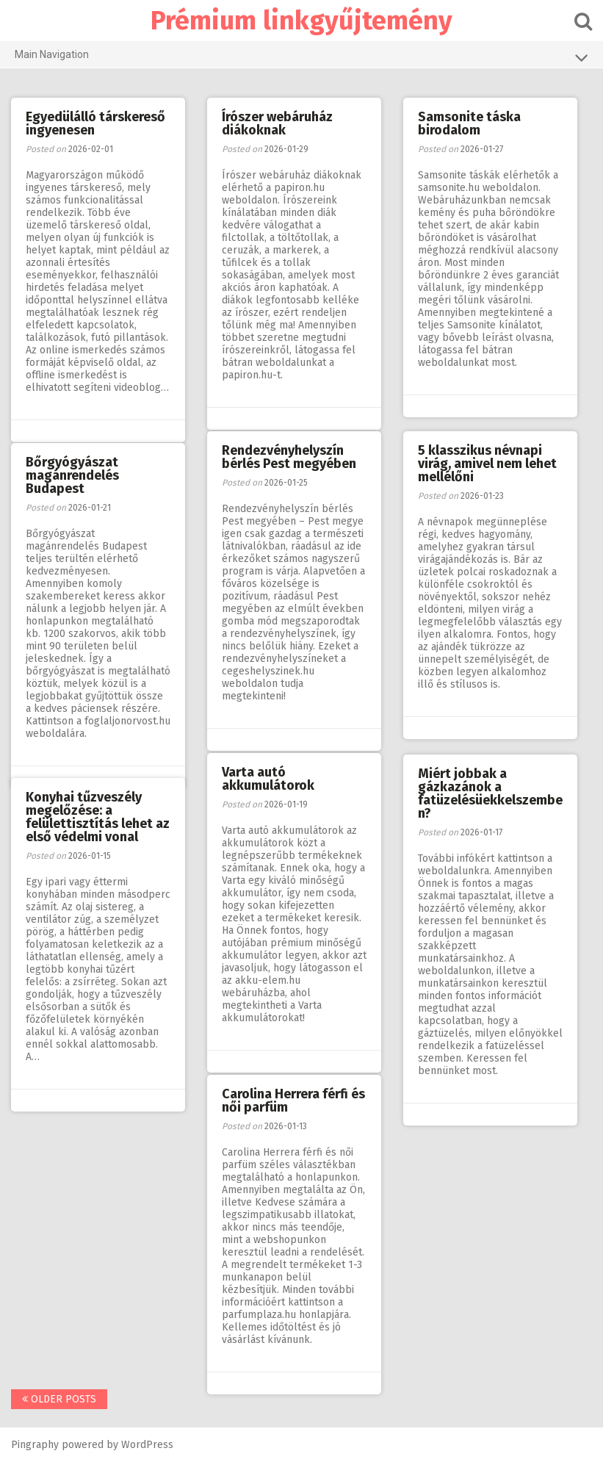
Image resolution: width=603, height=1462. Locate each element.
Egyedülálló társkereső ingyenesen (95, 123)
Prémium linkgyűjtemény (301, 20)
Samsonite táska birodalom (469, 123)
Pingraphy (35, 1444)
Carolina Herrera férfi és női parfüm (293, 1100)
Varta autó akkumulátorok (268, 778)
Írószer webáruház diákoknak (277, 123)
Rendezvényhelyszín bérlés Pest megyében (289, 457)
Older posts (59, 1399)
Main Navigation (301, 57)
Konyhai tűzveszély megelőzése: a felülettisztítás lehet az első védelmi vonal (98, 817)
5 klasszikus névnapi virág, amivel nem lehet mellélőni (487, 463)
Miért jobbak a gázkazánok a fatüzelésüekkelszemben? (490, 793)
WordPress (147, 1444)
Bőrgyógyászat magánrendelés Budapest (72, 475)
